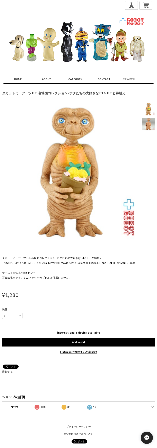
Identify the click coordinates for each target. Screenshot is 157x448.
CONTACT (104, 79)
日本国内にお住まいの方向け (78, 352)
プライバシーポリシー (78, 426)
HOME (18, 79)
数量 (5, 309)
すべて (15, 406)
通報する (7, 371)
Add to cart (78, 342)
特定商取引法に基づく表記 (78, 433)
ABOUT (46, 79)
